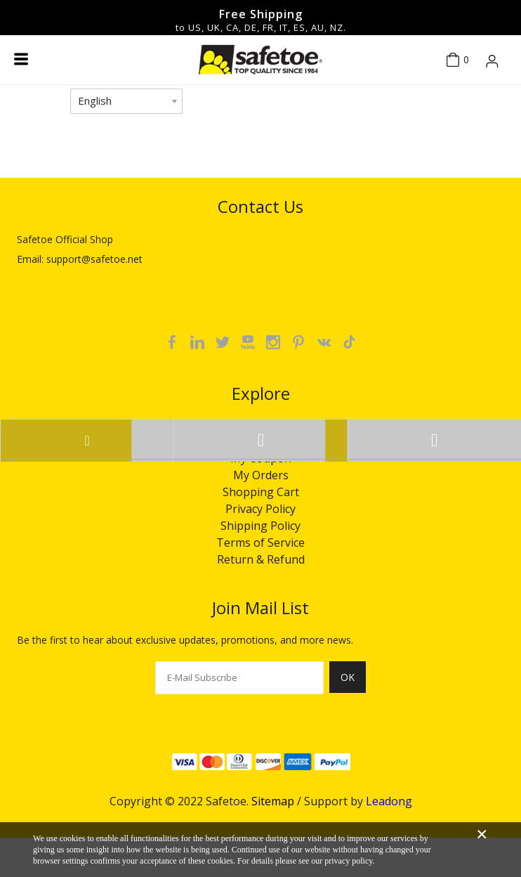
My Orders (261, 475)
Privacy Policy (260, 509)
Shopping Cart (261, 492)
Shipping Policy (260, 525)
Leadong (389, 801)
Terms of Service (260, 542)
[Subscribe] (347, 685)
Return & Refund (261, 559)
